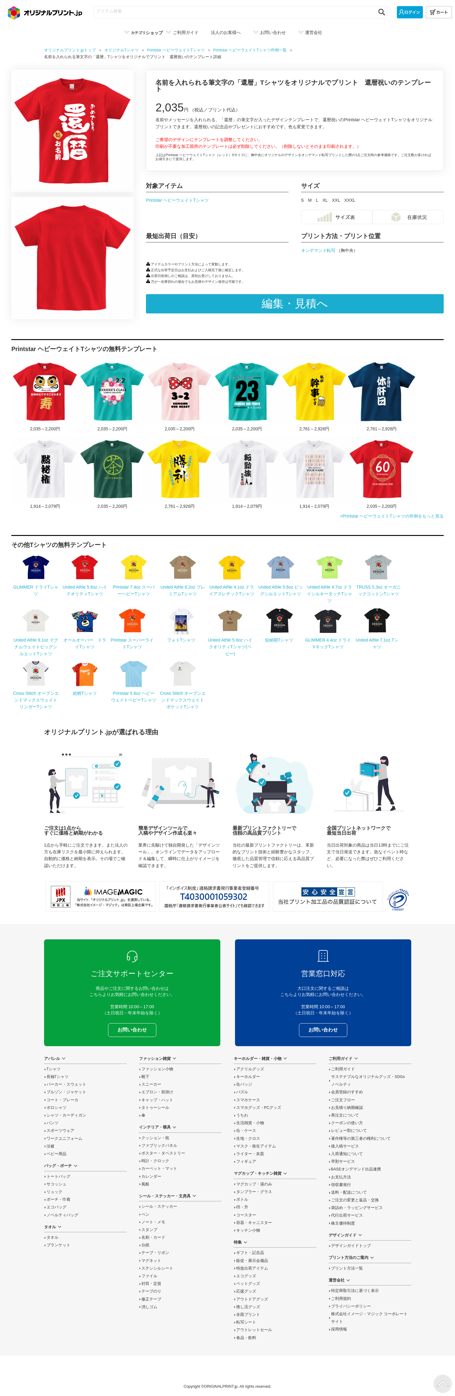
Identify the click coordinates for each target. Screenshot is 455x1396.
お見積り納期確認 (347, 1108)
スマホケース (248, 1100)
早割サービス (343, 1161)
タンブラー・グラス (254, 1192)
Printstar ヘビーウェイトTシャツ (177, 200)
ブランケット (58, 1245)
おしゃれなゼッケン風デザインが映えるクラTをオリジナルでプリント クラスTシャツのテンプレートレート (247, 395)
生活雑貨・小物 (250, 1123)
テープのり (151, 1291)
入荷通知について (347, 1154)
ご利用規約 (341, 1299)
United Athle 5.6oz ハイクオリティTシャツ (84, 587)
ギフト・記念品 (250, 1253)
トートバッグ (58, 1176)
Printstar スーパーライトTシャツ (132, 640)
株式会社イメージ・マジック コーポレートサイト (369, 1318)
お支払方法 (341, 1177)
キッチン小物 (248, 1230)
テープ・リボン (155, 1253)
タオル (52, 1237)
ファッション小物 (157, 1069)
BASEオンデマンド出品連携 (356, 1169)
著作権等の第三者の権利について (361, 1138)
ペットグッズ (248, 1284)
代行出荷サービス (347, 1215)
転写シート (246, 1322)
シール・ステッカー (159, 1206)
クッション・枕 (155, 1138)
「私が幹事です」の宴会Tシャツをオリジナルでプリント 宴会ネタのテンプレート (314, 395)
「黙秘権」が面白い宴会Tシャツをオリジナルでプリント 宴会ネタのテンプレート (45, 473)
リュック (54, 1192)
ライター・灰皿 (250, 1154)
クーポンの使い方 (347, 1123)
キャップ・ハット (157, 1100)
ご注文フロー (343, 1100)
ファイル (149, 1276)
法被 (50, 1146)
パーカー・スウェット (66, 1084)
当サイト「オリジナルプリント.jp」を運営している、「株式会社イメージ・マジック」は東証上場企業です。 (101, 896)
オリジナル (122, 50)
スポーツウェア (60, 1130)
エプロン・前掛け (157, 1092)
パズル (242, 1092)
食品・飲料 (246, 1338)
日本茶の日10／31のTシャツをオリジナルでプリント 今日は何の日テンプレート (112, 473)
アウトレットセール (254, 1330)
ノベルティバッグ (62, 1215)
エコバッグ (56, 1207)
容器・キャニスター (254, 1223)
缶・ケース (246, 1130)
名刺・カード (153, 1237)
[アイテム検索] (235, 11)
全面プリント (248, 1314)
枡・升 (242, 1207)
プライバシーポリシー (351, 1306)
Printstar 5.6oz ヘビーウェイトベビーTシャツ (134, 693)
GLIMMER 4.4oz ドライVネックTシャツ (328, 640)
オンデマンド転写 (319, 250)
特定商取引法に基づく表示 (355, 1291)
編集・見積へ (295, 303)
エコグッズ (246, 1276)
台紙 (145, 1245)
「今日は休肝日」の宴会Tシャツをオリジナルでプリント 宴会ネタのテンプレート (381, 395)
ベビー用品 (56, 1154)
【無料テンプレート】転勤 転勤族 (247, 473)
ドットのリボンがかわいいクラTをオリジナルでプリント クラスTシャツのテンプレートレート (179, 395)
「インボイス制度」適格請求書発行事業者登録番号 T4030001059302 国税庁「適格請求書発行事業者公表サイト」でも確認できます (214, 896)
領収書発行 (341, 1185)
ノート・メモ (153, 1222)
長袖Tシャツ (58, 1077)
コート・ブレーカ (62, 1100)
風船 (145, 1184)
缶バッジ (244, 1084)
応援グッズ (246, 1291)
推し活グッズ (248, 1307)
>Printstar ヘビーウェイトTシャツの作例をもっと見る (392, 516)
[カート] (439, 12)
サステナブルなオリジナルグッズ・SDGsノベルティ (368, 1081)
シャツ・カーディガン (66, 1115)
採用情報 (339, 1329)
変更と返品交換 (355, 1200)
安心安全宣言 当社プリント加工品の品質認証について (328, 896)
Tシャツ (54, 1069)
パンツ (52, 1123)
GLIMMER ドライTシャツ (35, 587)
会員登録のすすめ (347, 1092)
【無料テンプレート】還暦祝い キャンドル (314, 473)
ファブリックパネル (159, 1145)
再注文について (345, 1115)
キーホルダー (248, 1077)
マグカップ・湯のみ (254, 1184)
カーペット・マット (159, 1168)
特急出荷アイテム (252, 1268)
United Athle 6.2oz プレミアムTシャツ (182, 587)
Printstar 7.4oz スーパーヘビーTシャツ (134, 587)
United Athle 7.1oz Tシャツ (377, 640)
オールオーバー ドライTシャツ (84, 640)
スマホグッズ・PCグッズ (259, 1108)
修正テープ (151, 1299)
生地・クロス (248, 1138)
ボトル (242, 1199)
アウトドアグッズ (252, 1299)
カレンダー (151, 1176)
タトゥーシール (155, 1108)
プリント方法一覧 (347, 1268)
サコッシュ (56, 1184)
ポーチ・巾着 (58, 1199)
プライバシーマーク (397, 899)
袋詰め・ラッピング (357, 1208)
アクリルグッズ (250, 1069)
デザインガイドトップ (351, 1246)
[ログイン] (410, 12)
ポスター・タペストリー (163, 1153)
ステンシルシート (157, 1268)
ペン (145, 1214)
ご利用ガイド (343, 1069)
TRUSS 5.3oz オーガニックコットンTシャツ (378, 587)
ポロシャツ (56, 1108)
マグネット (151, 1261)
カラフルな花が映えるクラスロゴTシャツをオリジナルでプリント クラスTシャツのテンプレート (112, 395)
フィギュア (246, 1161)
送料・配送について (349, 1192)
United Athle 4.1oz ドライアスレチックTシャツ (232, 587)
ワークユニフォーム (64, 1138)
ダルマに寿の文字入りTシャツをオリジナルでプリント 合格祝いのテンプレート (45, 395)
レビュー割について (349, 1130)
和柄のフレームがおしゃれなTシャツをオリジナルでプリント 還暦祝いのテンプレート (381, 473)
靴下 (145, 1077)
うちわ (242, 1115)
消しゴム (149, 1307)
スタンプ (149, 1230)
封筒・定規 (151, 1284)
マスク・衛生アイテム (256, 1146)
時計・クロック (155, 1161)
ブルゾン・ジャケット (66, 1092)
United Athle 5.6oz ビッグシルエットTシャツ (280, 587)
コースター (246, 1215)
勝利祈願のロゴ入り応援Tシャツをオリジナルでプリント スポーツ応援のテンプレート (179, 473)
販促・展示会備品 (252, 1261)
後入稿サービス (345, 1146)
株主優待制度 (343, 1223)
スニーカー (151, 1084)
